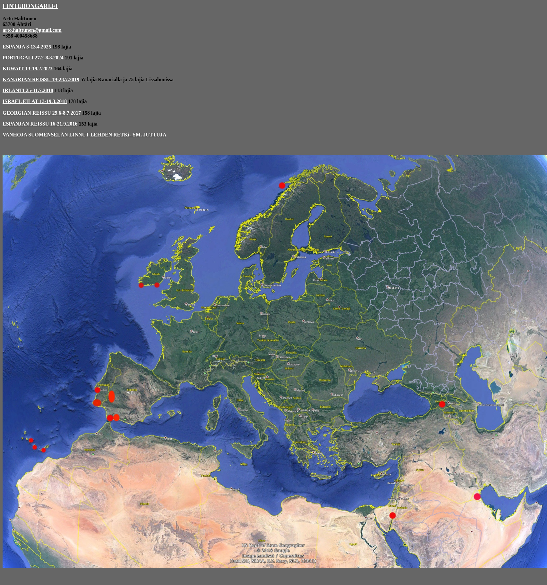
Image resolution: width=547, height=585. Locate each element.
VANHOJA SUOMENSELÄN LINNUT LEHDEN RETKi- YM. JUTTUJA (84, 134)
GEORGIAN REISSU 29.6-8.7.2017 (42, 113)
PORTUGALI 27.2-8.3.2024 (33, 57)
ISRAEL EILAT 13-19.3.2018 (35, 101)
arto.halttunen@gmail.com (32, 30)
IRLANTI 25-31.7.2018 (28, 90)
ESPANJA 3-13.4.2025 (27, 46)
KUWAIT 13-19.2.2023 (28, 68)
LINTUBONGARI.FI (30, 6)
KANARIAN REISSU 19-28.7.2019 (41, 79)
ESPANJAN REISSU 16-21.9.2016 (40, 124)
